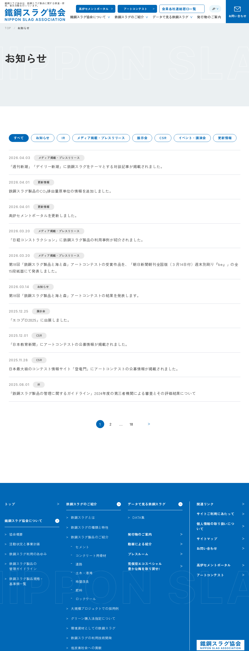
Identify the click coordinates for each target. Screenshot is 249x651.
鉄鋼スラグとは (83, 517)
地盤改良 (82, 581)
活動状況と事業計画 (24, 544)
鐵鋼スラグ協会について (23, 520)
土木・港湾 (84, 573)
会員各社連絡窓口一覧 (179, 8)
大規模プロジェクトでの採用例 (95, 608)
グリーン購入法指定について (93, 618)
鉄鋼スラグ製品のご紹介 (90, 537)
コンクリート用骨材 (91, 555)
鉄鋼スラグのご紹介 (81, 504)
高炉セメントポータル (94, 9)
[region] (127, 30)
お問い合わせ (237, 16)
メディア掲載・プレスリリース (101, 137)
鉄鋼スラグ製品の (23, 566)
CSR (162, 137)
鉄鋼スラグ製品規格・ (26, 581)
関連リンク (205, 504)
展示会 (142, 137)
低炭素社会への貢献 (86, 647)
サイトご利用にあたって (215, 513)
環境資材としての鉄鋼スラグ (93, 628)
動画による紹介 (140, 544)
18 (131, 424)
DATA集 (138, 517)
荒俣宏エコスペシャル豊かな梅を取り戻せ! (145, 566)
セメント (82, 547)
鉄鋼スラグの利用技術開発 (91, 638)
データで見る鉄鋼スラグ (147, 504)
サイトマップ (207, 538)
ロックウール (86, 598)
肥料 (79, 590)
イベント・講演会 (192, 137)
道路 (79, 564)
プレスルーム (138, 554)
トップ (10, 504)
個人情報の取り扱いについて (215, 526)
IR (63, 137)
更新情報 (225, 137)
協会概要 (16, 534)
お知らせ (43, 137)
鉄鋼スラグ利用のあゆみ (28, 554)
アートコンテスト (135, 9)
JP (213, 9)
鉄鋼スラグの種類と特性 (90, 527)
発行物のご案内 (140, 534)
